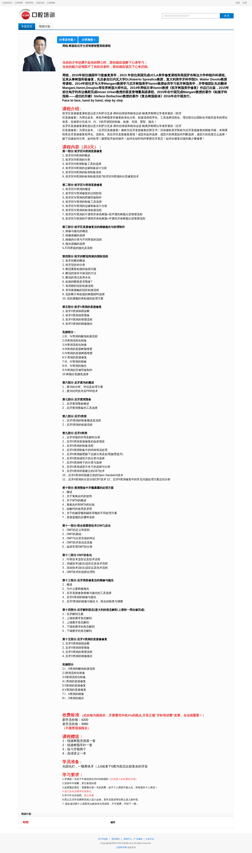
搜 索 (226, 15)
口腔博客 (19, 3)
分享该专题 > (67, 39)
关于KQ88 (103, 839)
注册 (245, 3)
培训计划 (44, 26)
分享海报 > (88, 39)
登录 (238, 3)
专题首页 (26, 26)
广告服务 (138, 839)
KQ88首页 (7, 3)
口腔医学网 (121, 847)
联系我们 (116, 839)
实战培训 (40, 3)
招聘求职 (29, 3)
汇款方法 (150, 839)
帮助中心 (128, 839)
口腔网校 (51, 3)
